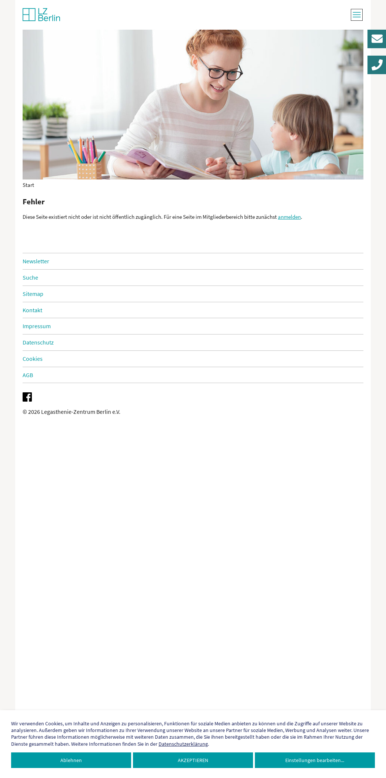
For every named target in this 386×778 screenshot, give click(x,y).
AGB (28, 375)
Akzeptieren (193, 760)
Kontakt (32, 310)
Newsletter (36, 261)
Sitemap (33, 293)
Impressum (37, 326)
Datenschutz (38, 342)
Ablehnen (71, 760)
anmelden (289, 216)
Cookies (33, 358)
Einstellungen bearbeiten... (314, 760)
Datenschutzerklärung (183, 744)
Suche (30, 277)
